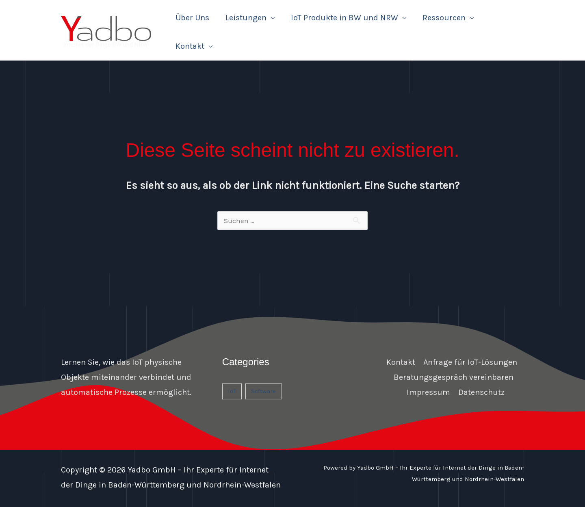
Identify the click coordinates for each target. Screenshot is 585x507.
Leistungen (245, 17)
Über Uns (192, 17)
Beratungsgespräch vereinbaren (454, 377)
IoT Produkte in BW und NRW (344, 17)
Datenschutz (481, 392)
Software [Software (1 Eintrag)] (263, 391)
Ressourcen (444, 17)
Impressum (428, 392)
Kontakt (190, 46)
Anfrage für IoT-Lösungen (470, 362)
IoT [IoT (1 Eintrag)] (232, 391)
